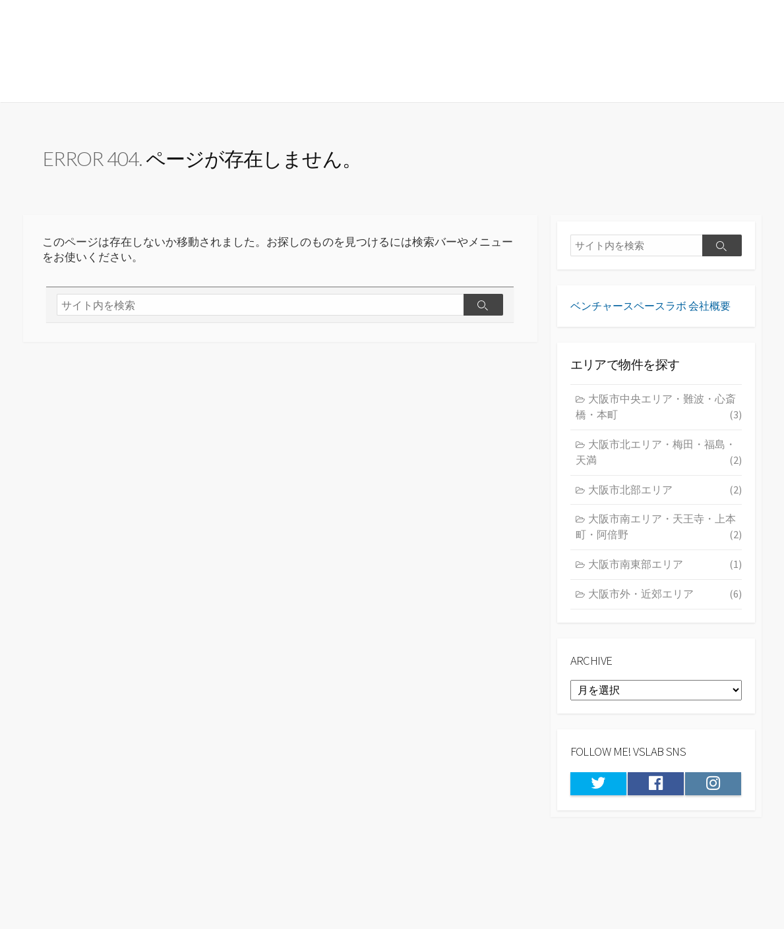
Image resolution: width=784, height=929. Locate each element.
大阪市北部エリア (665, 498)
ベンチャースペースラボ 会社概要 (650, 313)
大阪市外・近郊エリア (665, 602)
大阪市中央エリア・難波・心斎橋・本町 (659, 415)
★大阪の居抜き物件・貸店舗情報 (181, 51)
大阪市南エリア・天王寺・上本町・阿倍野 (659, 536)
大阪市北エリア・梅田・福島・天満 (659, 460)
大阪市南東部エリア (665, 572)
